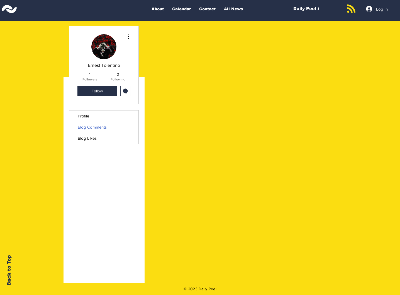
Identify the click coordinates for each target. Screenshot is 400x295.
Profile (83, 116)
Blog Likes (87, 138)
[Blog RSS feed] (351, 8)
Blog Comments (92, 127)
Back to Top (9, 270)
